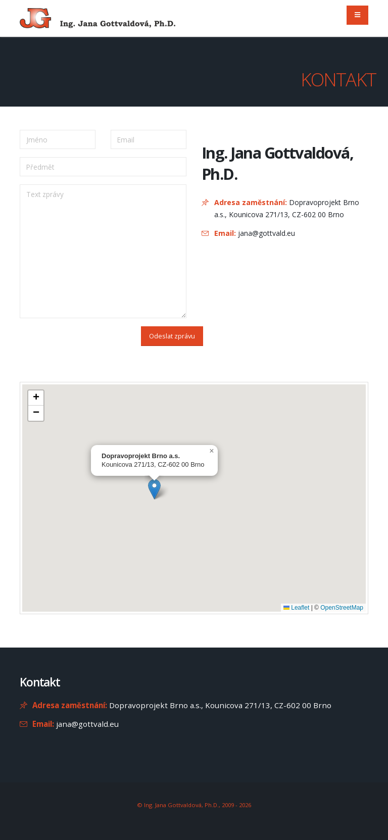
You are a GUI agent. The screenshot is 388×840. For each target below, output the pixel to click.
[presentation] (73, 340)
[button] (154, 489)
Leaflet (296, 607)
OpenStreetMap (341, 607)
